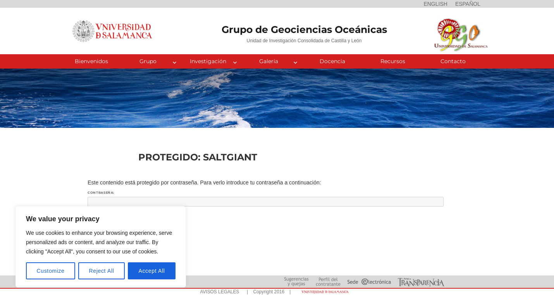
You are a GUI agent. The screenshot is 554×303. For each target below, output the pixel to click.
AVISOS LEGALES (219, 291)
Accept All (151, 271)
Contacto (453, 61)
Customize (51, 271)
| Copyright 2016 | (267, 291)
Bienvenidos (91, 61)
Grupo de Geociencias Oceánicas (304, 29)
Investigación (208, 61)
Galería (268, 61)
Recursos (392, 61)
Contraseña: (266, 199)
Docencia (332, 61)
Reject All (101, 271)
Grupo (148, 61)
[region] (100, 247)
